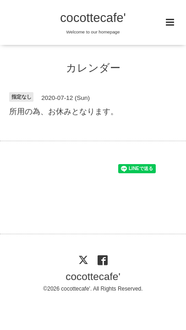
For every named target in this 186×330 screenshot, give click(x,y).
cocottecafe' (93, 18)
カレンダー (93, 68)
